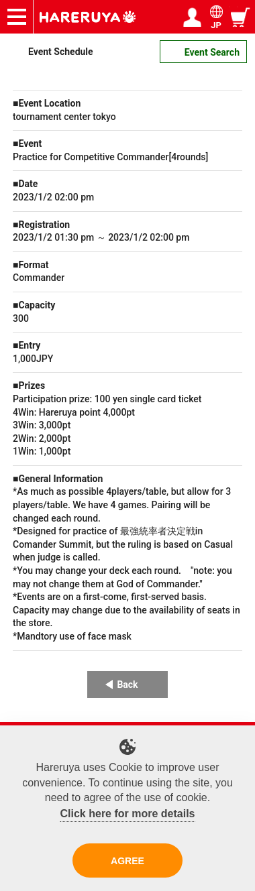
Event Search (212, 52)
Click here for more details (127, 813)
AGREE (127, 860)
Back (127, 684)
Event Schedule (60, 51)
